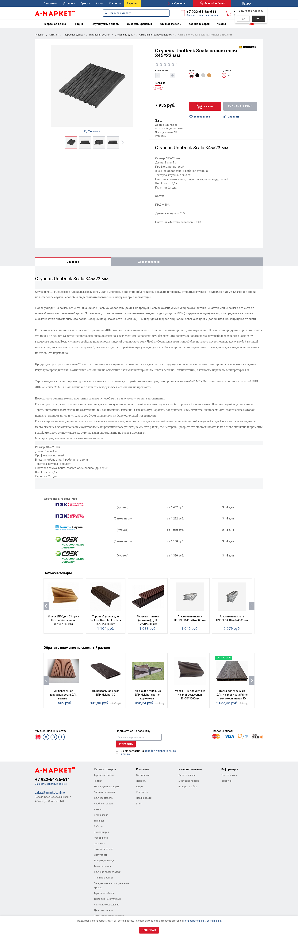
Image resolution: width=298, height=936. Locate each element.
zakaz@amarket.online (50, 792)
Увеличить (92, 131)
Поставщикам (229, 775)
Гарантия (226, 780)
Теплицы (99, 820)
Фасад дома (101, 837)
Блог (139, 803)
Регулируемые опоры (104, 23)
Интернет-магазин (190, 769)
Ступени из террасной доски (155, 34)
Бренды (85, 3)
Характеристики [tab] (149, 261)
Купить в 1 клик (240, 106)
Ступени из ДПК (124, 34)
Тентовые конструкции (107, 898)
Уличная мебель (170, 23)
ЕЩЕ (251, 23)
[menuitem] (55, 24)
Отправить (125, 744)
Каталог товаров (105, 769)
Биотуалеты (101, 854)
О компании (50, 3)
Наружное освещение (106, 904)
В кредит (132, 3)
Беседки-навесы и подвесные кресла (111, 885)
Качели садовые (103, 849)
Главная (39, 34)
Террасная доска (54, 23)
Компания (142, 769)
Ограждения (101, 815)
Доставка (69, 3)
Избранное (176, 3)
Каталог (54, 34)
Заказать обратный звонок (202, 15)
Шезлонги (99, 843)
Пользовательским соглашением (203, 920)
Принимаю (149, 930)
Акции (99, 3)
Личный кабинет (212, 3)
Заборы (98, 826)
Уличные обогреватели (107, 871)
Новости (141, 780)
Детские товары (103, 910)
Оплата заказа (187, 775)
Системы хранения (139, 23)
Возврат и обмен (188, 786)
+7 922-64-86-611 (201, 11)
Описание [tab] (73, 261)
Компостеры (101, 832)
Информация (229, 769)
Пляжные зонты (103, 877)
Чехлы (221, 23)
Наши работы (144, 797)
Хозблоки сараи (199, 23)
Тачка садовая (102, 866)
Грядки (78, 23)
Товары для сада (104, 860)
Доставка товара (188, 780)
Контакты (115, 3)
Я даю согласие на (148, 752)
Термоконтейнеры (104, 893)
